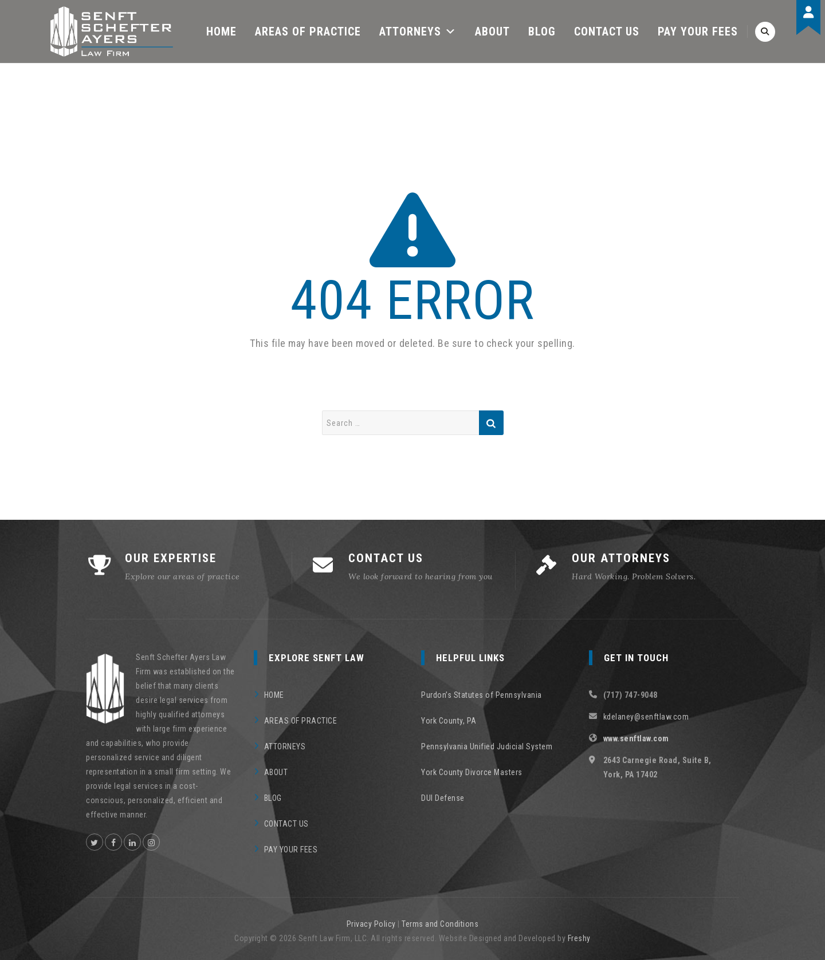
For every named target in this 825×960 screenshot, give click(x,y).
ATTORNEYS (418, 31)
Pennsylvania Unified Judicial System (486, 746)
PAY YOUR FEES (698, 31)
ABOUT (492, 31)
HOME (221, 31)
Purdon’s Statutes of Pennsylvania (481, 695)
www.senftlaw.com (636, 738)
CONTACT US (606, 31)
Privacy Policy (371, 924)
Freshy (579, 938)
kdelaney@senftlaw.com (646, 716)
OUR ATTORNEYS (621, 558)
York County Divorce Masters (471, 772)
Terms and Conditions (440, 924)
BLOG (542, 31)
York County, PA (449, 720)
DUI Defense (443, 798)
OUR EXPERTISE (171, 558)
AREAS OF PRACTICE (308, 31)
